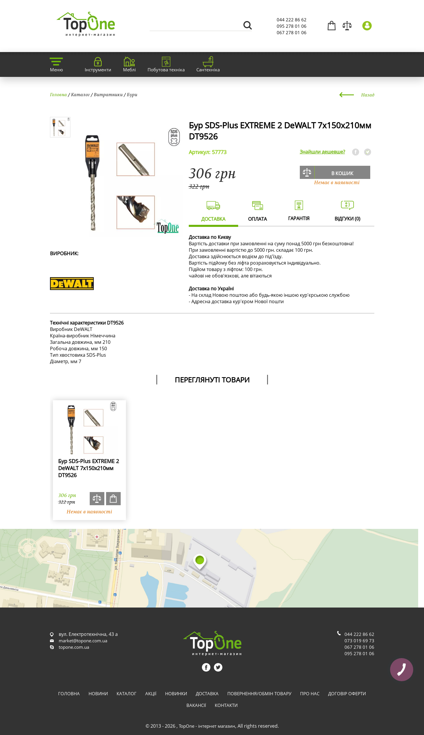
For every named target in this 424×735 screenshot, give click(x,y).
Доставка (207, 693)
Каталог (80, 94)
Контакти (226, 705)
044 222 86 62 (292, 20)
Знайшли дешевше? (322, 152)
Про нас (309, 693)
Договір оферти (347, 693)
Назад (367, 95)
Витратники (108, 94)
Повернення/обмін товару (259, 693)
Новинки (176, 693)
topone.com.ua (74, 647)
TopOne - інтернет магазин (207, 726)
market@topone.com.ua (83, 640)
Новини (98, 693)
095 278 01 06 (292, 26)
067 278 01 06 (292, 32)
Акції (150, 693)
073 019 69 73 (359, 640)
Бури (132, 94)
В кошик (342, 173)
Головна (58, 94)
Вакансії (196, 705)
